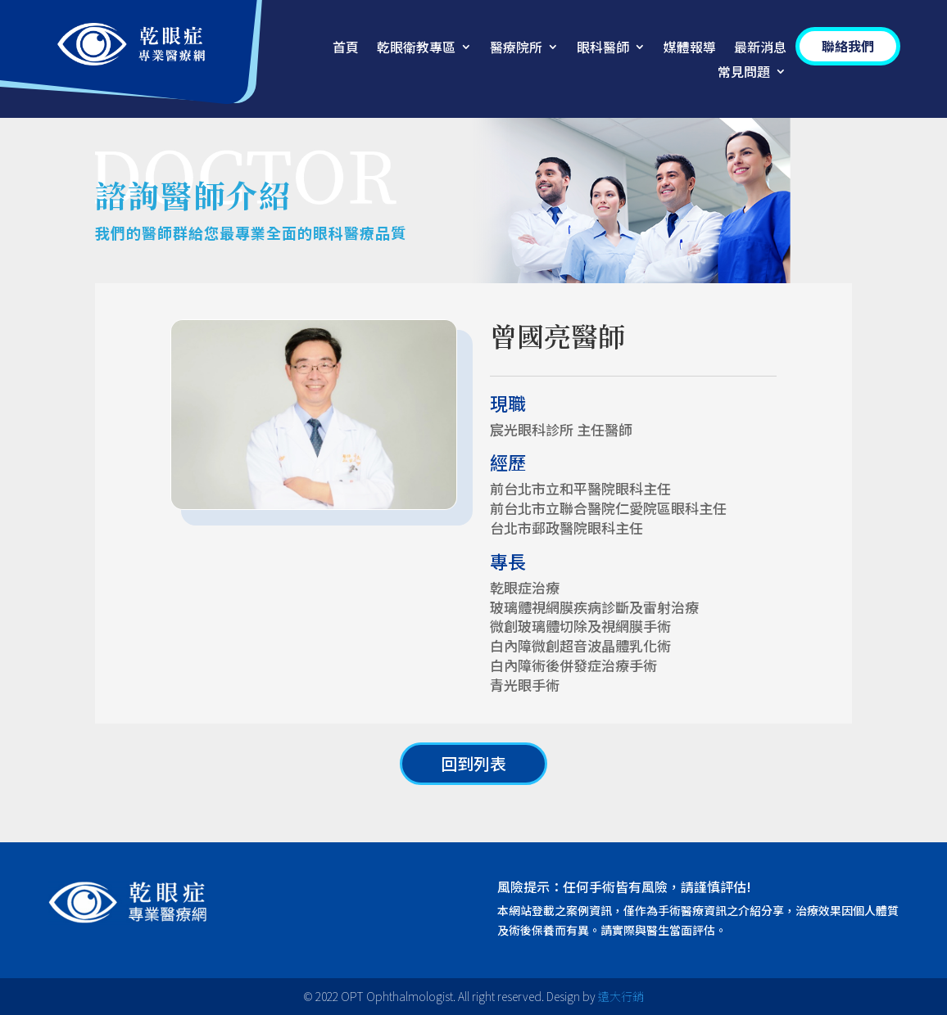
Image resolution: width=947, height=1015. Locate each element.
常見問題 (744, 73)
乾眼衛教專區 (416, 48)
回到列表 (473, 763)
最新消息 (760, 48)
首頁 (346, 48)
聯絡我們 (848, 46)
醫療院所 (516, 48)
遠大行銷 (621, 996)
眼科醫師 (603, 48)
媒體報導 (690, 48)
